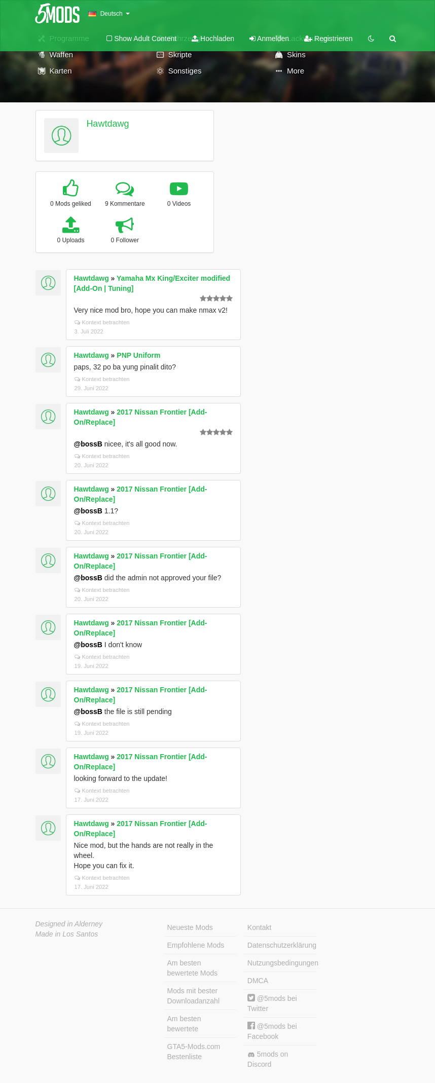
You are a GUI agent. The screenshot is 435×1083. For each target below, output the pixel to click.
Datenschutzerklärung (281, 945)
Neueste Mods (190, 927)
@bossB (88, 444)
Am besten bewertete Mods (192, 968)
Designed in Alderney (69, 924)
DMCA (257, 981)
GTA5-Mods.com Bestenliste (194, 1051)
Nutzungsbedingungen (281, 963)
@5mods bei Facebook (272, 1031)
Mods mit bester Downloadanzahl (193, 996)
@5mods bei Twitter (272, 1003)
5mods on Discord (267, 1059)
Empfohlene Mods (196, 945)
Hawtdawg (107, 124)
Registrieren (328, 38)
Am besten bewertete (184, 1024)
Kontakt (259, 927)
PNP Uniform (138, 355)
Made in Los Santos (66, 934)
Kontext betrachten (102, 322)
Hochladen (213, 38)
